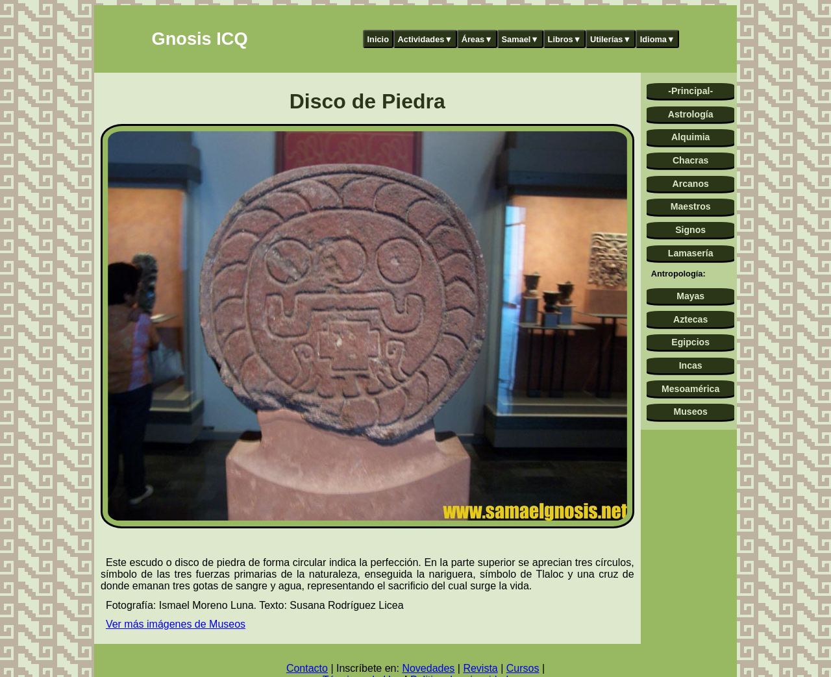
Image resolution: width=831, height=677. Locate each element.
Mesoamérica (690, 389)
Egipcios (690, 342)
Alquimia (690, 137)
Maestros (691, 206)
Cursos (523, 668)
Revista (480, 668)
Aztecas (690, 319)
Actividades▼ (425, 39)
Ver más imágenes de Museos (175, 624)
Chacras (691, 160)
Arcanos (691, 183)
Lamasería (690, 253)
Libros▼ (565, 39)
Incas (690, 365)
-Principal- (690, 91)
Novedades (428, 668)
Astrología (690, 114)
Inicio (378, 39)
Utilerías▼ (610, 39)
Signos (690, 230)
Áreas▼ (477, 39)
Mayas (690, 296)
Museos (690, 411)
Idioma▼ (657, 39)
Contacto (307, 668)
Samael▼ (520, 39)
